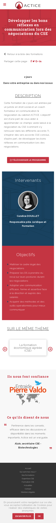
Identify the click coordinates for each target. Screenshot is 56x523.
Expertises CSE (28, 479)
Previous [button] (5, 347)
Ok (39, 516)
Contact (28, 489)
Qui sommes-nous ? (28, 472)
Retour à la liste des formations (23, 54)
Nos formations (28, 475)
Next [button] (50, 347)
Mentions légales (28, 492)
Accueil (28, 468)
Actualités (28, 485)
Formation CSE (28, 482)
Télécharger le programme (28, 160)
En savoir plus (23, 516)
